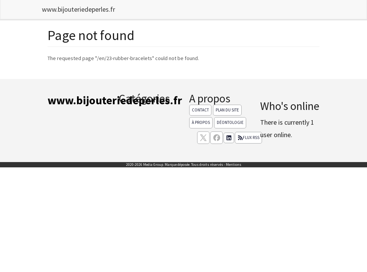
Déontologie (230, 122)
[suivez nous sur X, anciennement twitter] (203, 137)
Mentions (233, 164)
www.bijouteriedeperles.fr (78, 9)
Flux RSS (248, 137)
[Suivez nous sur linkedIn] (229, 138)
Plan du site (227, 110)
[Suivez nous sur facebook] (216, 137)
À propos (201, 122)
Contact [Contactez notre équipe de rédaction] (200, 110)
